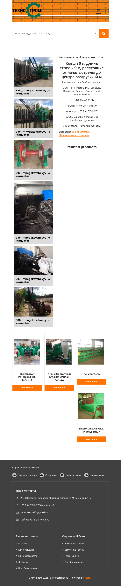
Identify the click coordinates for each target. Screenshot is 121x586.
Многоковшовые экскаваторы (74, 135)
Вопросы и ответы (27, 485)
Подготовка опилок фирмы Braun (91, 430)
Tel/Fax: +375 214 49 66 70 (34, 554)
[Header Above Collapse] (106, 10)
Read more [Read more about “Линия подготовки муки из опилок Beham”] (59, 387)
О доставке (51, 485)
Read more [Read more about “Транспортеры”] (91, 381)
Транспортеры (91, 374)
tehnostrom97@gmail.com (35, 547)
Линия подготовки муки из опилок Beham (59, 377)
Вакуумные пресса (74, 581)
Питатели (23, 581)
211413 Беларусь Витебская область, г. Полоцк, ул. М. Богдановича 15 (55, 533)
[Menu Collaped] (98, 11)
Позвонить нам (73, 485)
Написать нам (97, 485)
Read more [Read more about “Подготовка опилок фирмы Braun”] (91, 439)
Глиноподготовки (81, 132)
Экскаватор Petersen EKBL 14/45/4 (27, 377)
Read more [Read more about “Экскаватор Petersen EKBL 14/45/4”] (27, 387)
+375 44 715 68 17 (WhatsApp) (37, 540)
